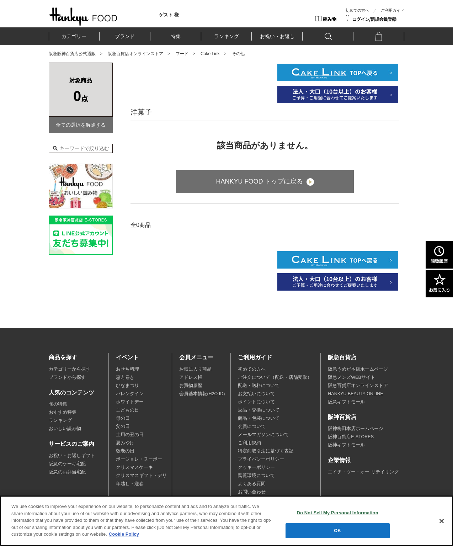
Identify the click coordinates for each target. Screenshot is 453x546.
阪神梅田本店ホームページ (355, 428)
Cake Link (210, 53)
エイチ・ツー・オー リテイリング (363, 472)
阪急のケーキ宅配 (67, 463)
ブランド (125, 36)
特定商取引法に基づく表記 (265, 451)
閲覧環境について (256, 475)
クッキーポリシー (256, 467)
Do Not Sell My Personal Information (337, 512)
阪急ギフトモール (346, 401)
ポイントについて (256, 401)
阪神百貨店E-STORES (351, 436)
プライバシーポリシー (261, 459)
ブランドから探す (67, 377)
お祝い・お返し (277, 36)
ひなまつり (127, 385)
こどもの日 (127, 410)
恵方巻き (125, 377)
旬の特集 (58, 404)
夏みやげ (125, 442)
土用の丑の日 (130, 434)
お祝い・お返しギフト (72, 455)
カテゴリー (74, 36)
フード (182, 53)
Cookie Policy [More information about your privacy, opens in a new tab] (124, 534)
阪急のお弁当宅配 (67, 472)
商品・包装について (258, 418)
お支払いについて (256, 393)
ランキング (226, 36)
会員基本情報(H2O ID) (202, 393)
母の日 (123, 418)
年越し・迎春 (130, 483)
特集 (176, 36)
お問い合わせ (252, 491)
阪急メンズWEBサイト (351, 377)
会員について (252, 426)
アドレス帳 (190, 377)
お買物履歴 (190, 385)
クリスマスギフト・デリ (141, 475)
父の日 (123, 426)
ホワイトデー (130, 401)
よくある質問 (252, 483)
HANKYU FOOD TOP (83, 16)
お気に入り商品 (195, 369)
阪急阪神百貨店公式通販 (72, 53)
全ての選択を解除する (81, 125)
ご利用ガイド (392, 10)
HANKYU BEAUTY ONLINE (355, 393)
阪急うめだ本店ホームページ (358, 369)
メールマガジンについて (263, 434)
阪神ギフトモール (346, 444)
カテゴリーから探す (69, 369)
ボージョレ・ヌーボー (139, 459)
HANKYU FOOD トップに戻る (259, 181)
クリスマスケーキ (134, 467)
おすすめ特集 (62, 412)
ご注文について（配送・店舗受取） (275, 377)
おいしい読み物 (65, 428)
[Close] (441, 521)
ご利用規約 (249, 442)
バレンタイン (130, 393)
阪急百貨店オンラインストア (135, 53)
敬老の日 (125, 451)
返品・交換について (258, 410)
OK (337, 530)
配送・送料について (258, 385)
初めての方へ (357, 10)
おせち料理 (127, 369)
